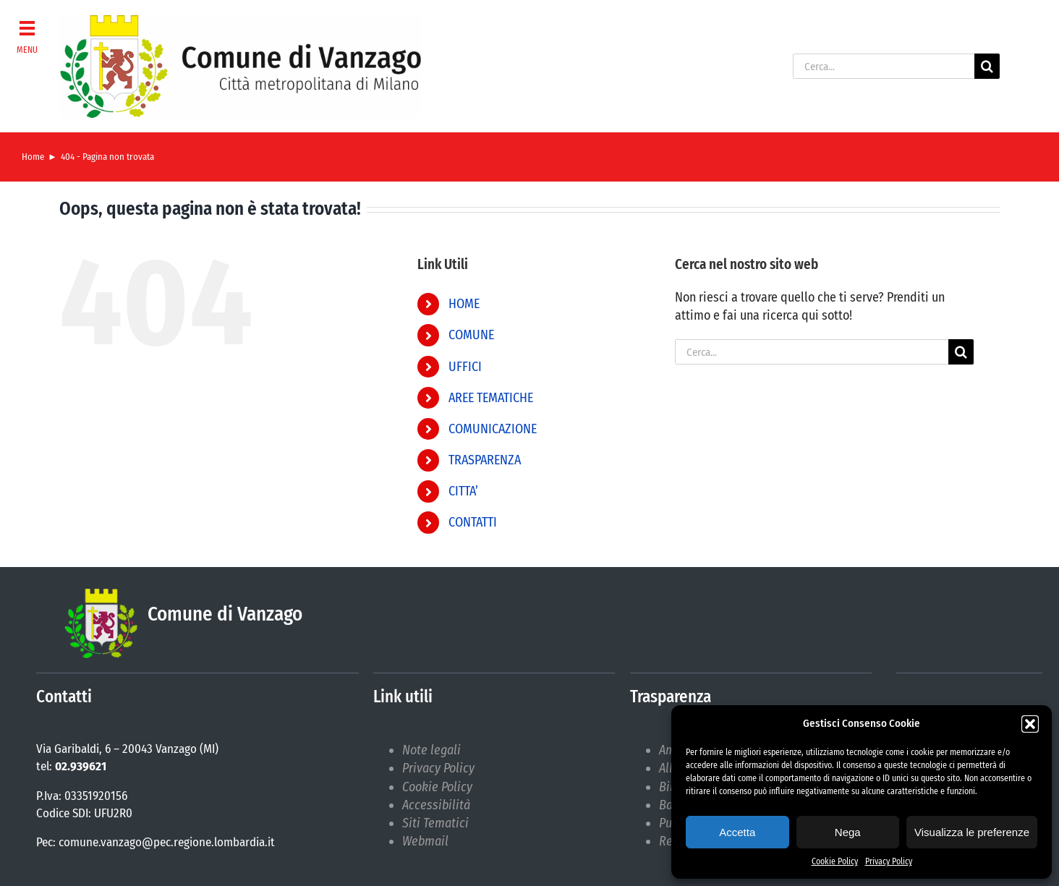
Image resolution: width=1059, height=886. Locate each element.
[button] (1030, 724)
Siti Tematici (435, 823)
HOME (464, 304)
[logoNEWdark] (240, 22)
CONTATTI (472, 522)
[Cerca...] (883, 66)
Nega (848, 832)
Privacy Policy (888, 861)
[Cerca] (987, 66)
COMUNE (471, 335)
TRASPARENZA (484, 460)
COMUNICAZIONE (492, 429)
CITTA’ (463, 491)
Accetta (737, 832)
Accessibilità (436, 805)
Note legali (431, 750)
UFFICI (465, 367)
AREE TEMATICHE (490, 398)
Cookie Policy (835, 861)
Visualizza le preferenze (971, 832)
